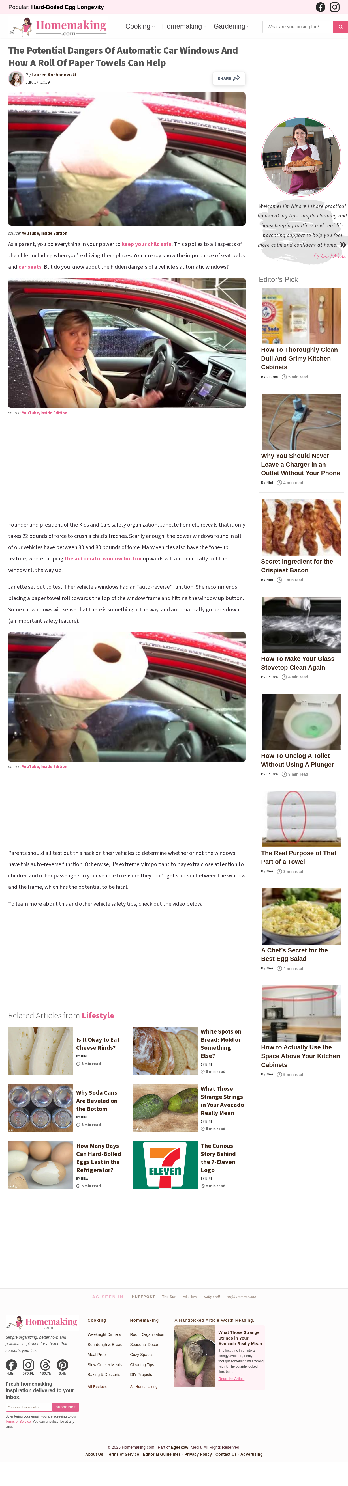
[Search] (297, 27)
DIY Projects (141, 1374)
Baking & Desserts (104, 1374)
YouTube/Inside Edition (44, 233)
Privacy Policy (198, 1454)
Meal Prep (97, 1354)
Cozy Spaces (141, 1354)
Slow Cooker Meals (105, 1364)
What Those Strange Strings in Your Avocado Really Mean (240, 1338)
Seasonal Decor (144, 1344)
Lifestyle (98, 1016)
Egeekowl (180, 1447)
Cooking (137, 26)
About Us (94, 1454)
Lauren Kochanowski (53, 75)
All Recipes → (99, 1387)
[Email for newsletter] (29, 1407)
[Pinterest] (62, 1367)
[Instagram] (335, 7)
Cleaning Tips (142, 1364)
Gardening (229, 26)
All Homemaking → (146, 1387)
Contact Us (226, 1454)
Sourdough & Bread (105, 1344)
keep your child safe (147, 244)
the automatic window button (103, 559)
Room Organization (147, 1334)
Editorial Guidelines (162, 1454)
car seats (30, 267)
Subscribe (66, 1407)
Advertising (251, 1454)
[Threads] (45, 1367)
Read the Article (231, 1379)
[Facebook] (320, 7)
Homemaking (182, 26)
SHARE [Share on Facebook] (229, 79)
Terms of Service (18, 1422)
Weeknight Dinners (104, 1334)
